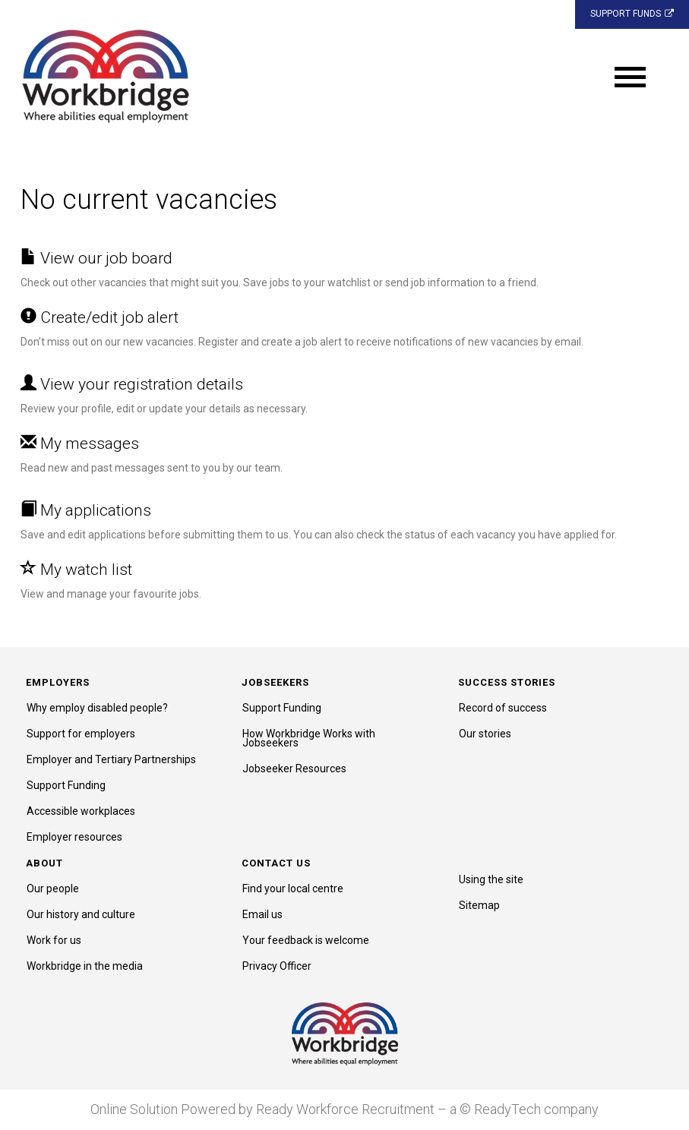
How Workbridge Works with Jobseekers (308, 738)
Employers (58, 682)
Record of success (503, 708)
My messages (80, 443)
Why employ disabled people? (97, 708)
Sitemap (479, 905)
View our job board (96, 258)
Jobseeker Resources (294, 768)
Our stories (485, 734)
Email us (262, 914)
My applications (86, 510)
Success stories (506, 682)
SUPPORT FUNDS (632, 13)
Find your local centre (292, 888)
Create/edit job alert (100, 317)
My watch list (76, 569)
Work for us (54, 940)
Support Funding (66, 785)
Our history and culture (81, 914)
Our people (53, 888)
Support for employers (81, 734)
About (44, 863)
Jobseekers (275, 682)
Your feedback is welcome (305, 940)
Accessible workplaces (81, 811)
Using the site (491, 879)
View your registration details (132, 384)
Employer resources (74, 837)
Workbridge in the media (85, 966)
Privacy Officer (276, 966)
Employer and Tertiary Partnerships (111, 759)
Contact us (276, 863)
